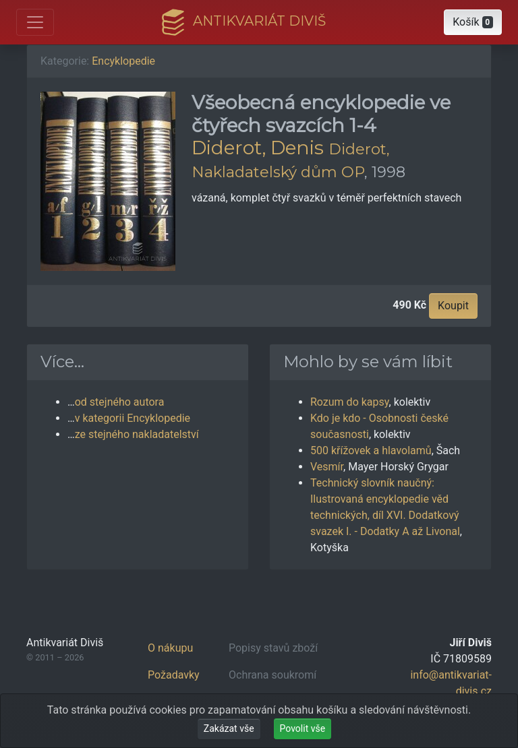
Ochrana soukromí (272, 674)
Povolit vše (303, 728)
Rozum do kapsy (349, 402)
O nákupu (170, 648)
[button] (473, 22)
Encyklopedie (123, 61)
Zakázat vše (229, 728)
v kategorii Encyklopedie (132, 418)
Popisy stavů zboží (273, 648)
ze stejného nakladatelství (137, 434)
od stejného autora (120, 402)
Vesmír (326, 466)
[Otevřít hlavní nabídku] (35, 22)
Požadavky (174, 674)
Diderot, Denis (258, 147)
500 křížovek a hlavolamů (371, 450)
